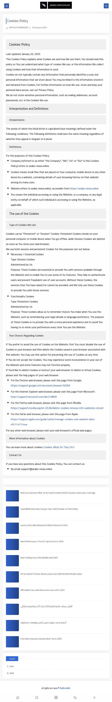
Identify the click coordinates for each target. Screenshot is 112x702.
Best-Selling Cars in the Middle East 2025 (39, 558)
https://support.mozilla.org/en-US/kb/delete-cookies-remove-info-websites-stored (57, 408)
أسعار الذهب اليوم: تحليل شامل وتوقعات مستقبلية (43, 622)
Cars (12, 666)
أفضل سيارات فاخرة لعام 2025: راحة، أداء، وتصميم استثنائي (46, 606)
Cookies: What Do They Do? (59, 447)
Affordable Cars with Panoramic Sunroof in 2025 (42, 590)
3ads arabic (65, 688)
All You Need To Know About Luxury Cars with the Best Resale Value (51, 574)
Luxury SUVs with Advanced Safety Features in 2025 (43, 525)
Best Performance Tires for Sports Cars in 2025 (41, 541)
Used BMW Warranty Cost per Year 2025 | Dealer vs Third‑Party (49, 509)
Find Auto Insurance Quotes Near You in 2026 (41, 639)
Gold (12, 673)
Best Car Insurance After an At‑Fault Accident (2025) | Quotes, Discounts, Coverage (57, 493)
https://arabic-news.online (84, 188)
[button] (17, 698)
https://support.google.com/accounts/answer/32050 (40, 385)
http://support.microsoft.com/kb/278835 (34, 396)
